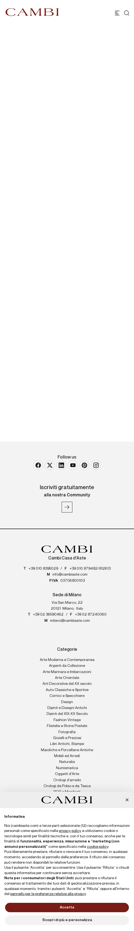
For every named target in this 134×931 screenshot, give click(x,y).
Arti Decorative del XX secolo (67, 684)
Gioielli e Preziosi (67, 738)
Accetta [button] (67, 907)
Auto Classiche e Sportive (67, 690)
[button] (127, 800)
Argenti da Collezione (67, 666)
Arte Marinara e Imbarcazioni (67, 672)
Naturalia (67, 762)
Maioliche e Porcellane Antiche (67, 750)
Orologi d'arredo (67, 780)
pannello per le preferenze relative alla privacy (48, 894)
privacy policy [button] (70, 831)
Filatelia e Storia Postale (67, 726)
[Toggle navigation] (117, 13)
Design (67, 702)
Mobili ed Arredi (67, 756)
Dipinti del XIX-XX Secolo (67, 714)
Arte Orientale (67, 678)
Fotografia (67, 732)
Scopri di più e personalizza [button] (67, 920)
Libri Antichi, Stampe (67, 744)
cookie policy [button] (97, 847)
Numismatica (67, 768)
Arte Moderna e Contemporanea (67, 660)
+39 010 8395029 (43, 568)
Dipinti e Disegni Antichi (67, 708)
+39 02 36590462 (48, 614)
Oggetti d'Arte (67, 774)
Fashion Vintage (67, 720)
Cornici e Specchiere (67, 696)
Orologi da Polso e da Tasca (67, 786)
